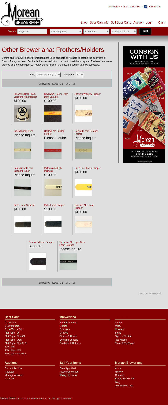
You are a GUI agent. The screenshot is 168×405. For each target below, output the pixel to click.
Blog (117, 382)
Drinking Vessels (69, 339)
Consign (9, 378)
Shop (84, 22)
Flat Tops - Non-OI (15, 336)
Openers (120, 329)
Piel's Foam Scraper (24, 205)
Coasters (65, 329)
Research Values (69, 371)
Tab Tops (10, 346)
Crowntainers (12, 325)
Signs (118, 332)
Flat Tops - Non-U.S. (16, 343)
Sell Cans (121, 22)
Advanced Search (125, 378)
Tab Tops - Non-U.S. (16, 353)
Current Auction (13, 368)
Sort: (32, 74)
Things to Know (68, 375)
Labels (118, 322)
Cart (161, 22)
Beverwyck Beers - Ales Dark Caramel (56, 95)
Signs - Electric (123, 336)
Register (9, 371)
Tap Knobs (121, 339)
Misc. (118, 325)
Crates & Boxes (68, 336)
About (118, 368)
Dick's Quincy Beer (23, 131)
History (119, 371)
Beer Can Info (99, 22)
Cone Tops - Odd (14, 329)
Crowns (64, 332)
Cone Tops (11, 322)
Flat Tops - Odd (13, 339)
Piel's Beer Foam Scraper (87, 168)
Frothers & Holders (70, 343)
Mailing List (114, 6)
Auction (138, 22)
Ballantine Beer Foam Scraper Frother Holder (25, 95)
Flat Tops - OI (12, 332)
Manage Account (14, 375)
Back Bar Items (68, 322)
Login (149, 22)
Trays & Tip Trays (124, 343)
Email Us (155, 6)
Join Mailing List (124, 385)
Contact (119, 375)
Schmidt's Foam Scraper (41, 242)
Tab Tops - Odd (13, 350)
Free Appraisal (68, 368)
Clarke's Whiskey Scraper (88, 94)
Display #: (69, 74)
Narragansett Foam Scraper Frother (23, 169)
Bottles (64, 325)
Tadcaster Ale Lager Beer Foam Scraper (72, 243)
